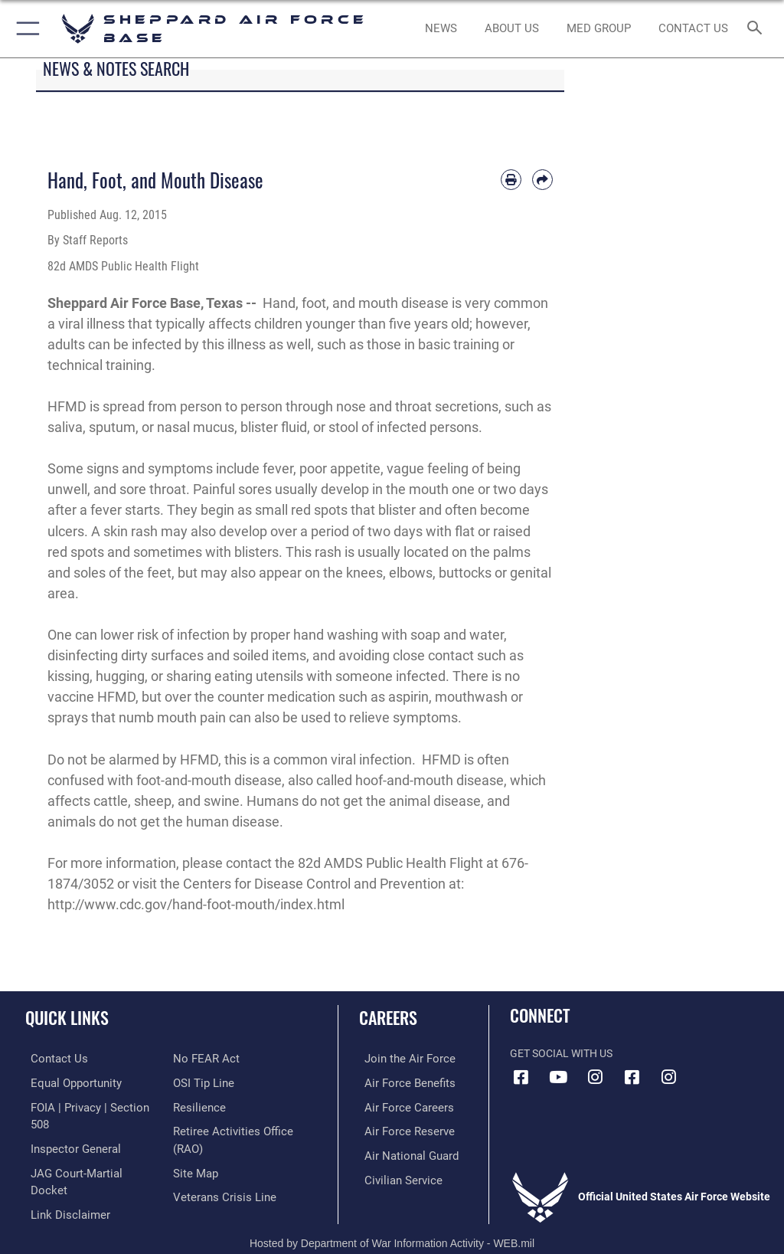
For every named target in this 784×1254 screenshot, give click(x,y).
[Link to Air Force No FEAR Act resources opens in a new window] (203, 1058)
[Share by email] (542, 179)
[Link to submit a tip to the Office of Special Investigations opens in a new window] (201, 1082)
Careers (388, 1017)
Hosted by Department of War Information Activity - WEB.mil (392, 1220)
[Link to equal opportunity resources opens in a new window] (68, 1082)
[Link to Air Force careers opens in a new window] (399, 1105)
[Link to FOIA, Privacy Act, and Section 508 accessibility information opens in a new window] (89, 1105)
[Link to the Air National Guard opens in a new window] (403, 1152)
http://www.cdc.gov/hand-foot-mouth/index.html (196, 904)
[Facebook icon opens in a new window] (521, 1077)
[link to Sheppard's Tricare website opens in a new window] (598, 29)
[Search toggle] (757, 28)
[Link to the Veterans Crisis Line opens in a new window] (219, 1192)
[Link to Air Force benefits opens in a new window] (401, 1082)
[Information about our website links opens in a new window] (60, 1176)
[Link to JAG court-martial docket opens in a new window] (86, 1152)
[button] (25, 28)
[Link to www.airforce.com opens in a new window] (400, 1058)
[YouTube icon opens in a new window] (558, 1077)
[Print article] (511, 179)
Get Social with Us (561, 1053)
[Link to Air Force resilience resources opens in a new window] (196, 1105)
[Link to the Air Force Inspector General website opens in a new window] (67, 1128)
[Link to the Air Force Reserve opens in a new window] (400, 1128)
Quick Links (67, 1017)
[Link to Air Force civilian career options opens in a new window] (394, 1176)
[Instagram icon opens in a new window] (594, 1077)
